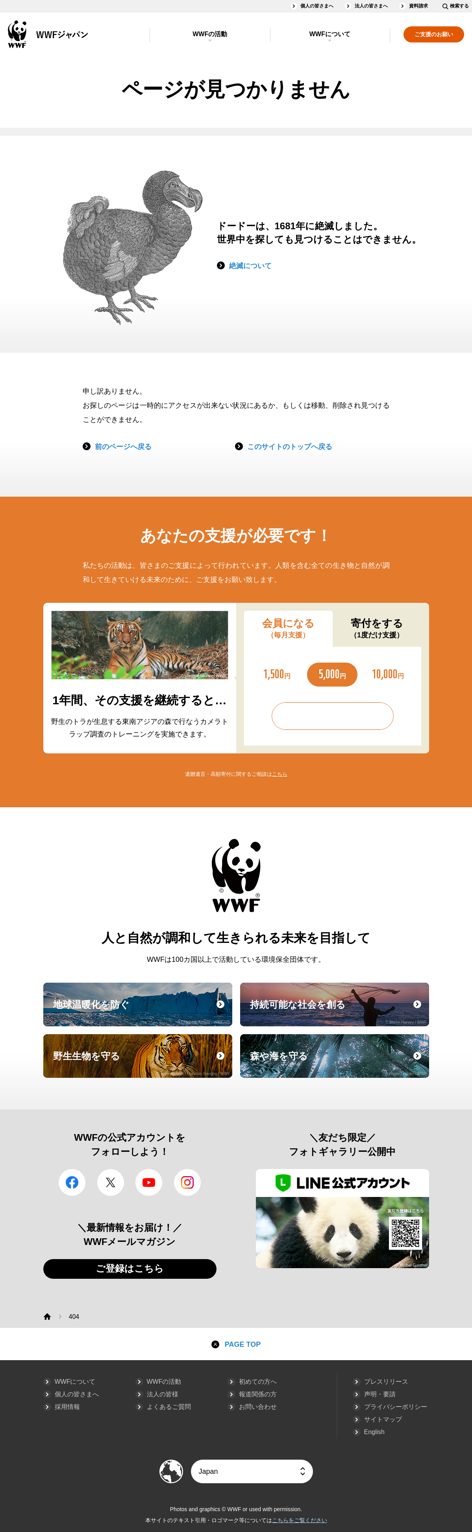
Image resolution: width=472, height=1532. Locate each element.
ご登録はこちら (130, 1268)
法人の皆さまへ (371, 6)
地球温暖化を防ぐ (141, 1011)
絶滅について (250, 266)
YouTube (148, 1182)
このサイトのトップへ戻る (289, 447)
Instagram (187, 1182)
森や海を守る (338, 1063)
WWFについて (329, 34)
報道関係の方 (258, 1394)
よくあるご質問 (169, 1406)
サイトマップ (383, 1419)
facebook (72, 1182)
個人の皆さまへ (316, 6)
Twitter (110, 1182)
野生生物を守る (141, 1063)
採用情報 (67, 1406)
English (374, 1432)
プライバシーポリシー (395, 1406)
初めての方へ (258, 1381)
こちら (279, 774)
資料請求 (418, 6)
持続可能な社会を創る (338, 1011)
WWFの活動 (210, 34)
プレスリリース (386, 1381)
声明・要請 (380, 1394)
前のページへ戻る (123, 447)
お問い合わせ (258, 1406)
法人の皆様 (162, 1394)
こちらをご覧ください (299, 1520)
